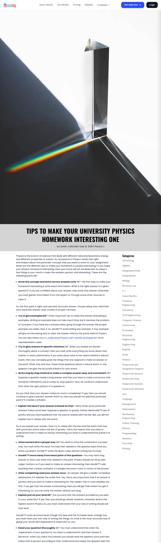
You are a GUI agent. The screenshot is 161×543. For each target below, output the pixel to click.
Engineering (128, 344)
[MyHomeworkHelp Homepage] (15, 4)
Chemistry (127, 310)
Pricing (76, 4)
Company (103, 5)
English (126, 349)
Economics (127, 330)
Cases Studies (129, 296)
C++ (124, 290)
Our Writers (63, 4)
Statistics (127, 438)
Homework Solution (132, 383)
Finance (126, 359)
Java (124, 394)
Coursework (128, 325)
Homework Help (130, 378)
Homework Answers (132, 373)
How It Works (46, 4)
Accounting (128, 260)
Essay (125, 354)
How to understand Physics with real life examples (66, 337)
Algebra (126, 265)
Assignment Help (131, 270)
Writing (126, 448)
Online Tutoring (130, 423)
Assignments (129, 275)
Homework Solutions (133, 388)
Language (127, 399)
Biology (126, 280)
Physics (99, 246)
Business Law (129, 285)
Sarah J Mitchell (69, 246)
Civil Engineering (131, 315)
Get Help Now (132, 4)
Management (129, 404)
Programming (129, 433)
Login (152, 4)
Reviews (89, 4)
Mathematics (129, 409)
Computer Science (131, 320)
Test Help (127, 443)
